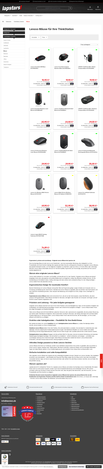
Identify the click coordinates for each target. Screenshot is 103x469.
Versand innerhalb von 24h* (40, 1)
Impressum (73, 400)
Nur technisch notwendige (76, 466)
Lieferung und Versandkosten (77, 409)
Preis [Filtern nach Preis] (44, 37)
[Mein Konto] (90, 8)
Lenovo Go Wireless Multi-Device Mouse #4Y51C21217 (40, 193)
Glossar (38, 411)
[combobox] (52, 8)
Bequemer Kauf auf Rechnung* (77, 1)
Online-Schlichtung (75, 404)
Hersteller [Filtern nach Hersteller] (35, 37)
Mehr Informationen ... (49, 466)
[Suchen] (70, 8)
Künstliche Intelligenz (41, 398)
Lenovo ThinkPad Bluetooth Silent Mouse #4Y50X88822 (63, 151)
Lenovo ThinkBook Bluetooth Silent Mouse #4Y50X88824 (63, 109)
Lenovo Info (39, 406)
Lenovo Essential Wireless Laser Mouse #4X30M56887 (39, 109)
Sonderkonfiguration (41, 396)
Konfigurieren (63, 466)
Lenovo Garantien (40, 408)
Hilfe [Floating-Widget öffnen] (101, 360)
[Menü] (7, 455)
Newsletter (39, 413)
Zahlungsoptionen (75, 408)
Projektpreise (40, 400)
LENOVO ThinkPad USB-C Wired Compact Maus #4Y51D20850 (86, 67)
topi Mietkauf (40, 404)
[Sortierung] (89, 44)
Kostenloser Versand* (25, 1)
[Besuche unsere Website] (10, 454)
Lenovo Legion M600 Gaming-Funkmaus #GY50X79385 (39, 235)
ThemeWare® (69, 463)
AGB (72, 396)
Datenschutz (74, 402)
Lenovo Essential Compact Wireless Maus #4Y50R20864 (62, 67)
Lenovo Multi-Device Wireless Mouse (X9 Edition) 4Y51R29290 (62, 193)
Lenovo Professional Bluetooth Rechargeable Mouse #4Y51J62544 (87, 151)
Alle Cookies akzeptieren (94, 466)
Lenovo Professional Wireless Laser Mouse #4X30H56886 (39, 151)
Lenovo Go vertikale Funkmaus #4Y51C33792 (86, 193)
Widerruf (73, 398)
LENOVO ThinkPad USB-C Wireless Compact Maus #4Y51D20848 (87, 109)
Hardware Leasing (41, 402)
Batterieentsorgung (75, 406)
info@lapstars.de (8, 401)
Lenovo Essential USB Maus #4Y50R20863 (38, 67)
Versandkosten (48, 461)
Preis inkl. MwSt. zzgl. (43, 81)
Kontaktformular (15, 429)
